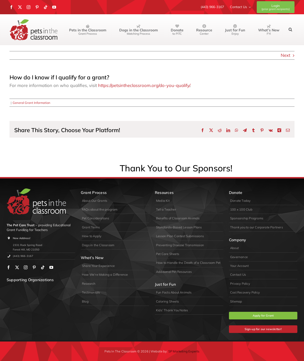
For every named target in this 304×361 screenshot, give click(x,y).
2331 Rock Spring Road (27, 245)
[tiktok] (46, 7)
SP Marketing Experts (184, 351)
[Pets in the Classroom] (33, 21)
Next (285, 55)
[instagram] (28, 7)
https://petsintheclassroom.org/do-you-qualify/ (144, 85)
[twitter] (20, 7)
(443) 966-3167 (23, 256)
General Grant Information (31, 103)
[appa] (50, 289)
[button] (290, 29)
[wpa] (14, 289)
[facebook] (11, 7)
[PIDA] (32, 289)
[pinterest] (37, 7)
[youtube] (54, 7)
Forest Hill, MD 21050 (26, 249)
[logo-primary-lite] (36, 190)
